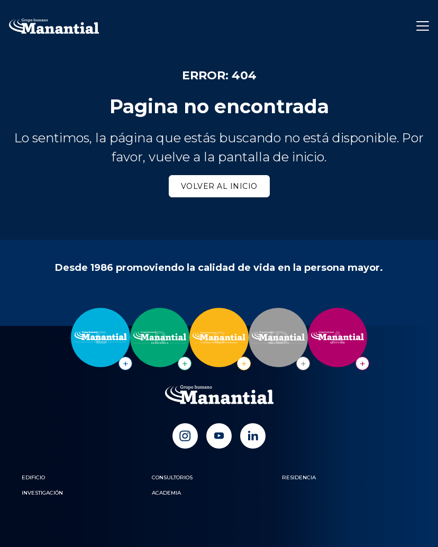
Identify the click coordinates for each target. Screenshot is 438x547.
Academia (166, 492)
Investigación (42, 492)
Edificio (33, 477)
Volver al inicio (219, 186)
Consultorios (172, 477)
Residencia (299, 477)
